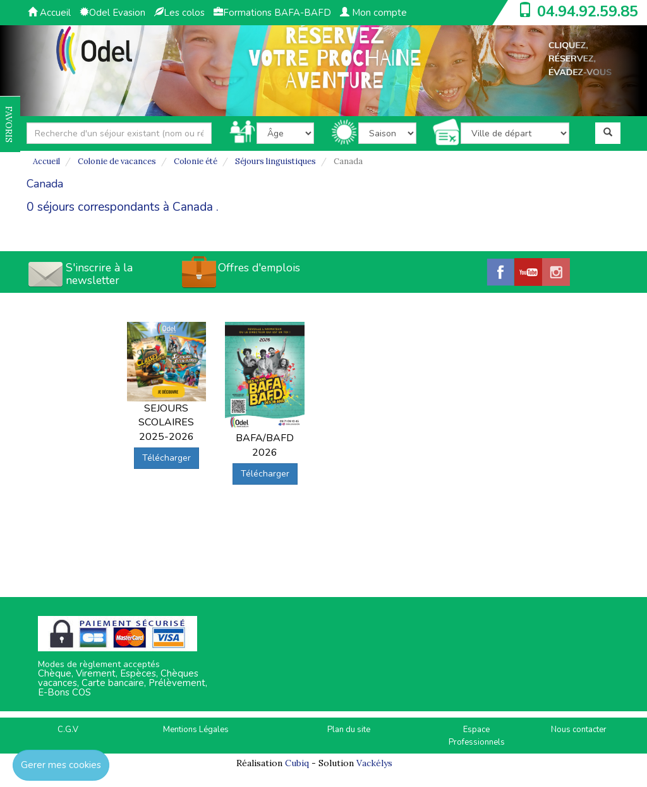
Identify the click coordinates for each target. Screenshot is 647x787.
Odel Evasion (112, 12)
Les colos (179, 12)
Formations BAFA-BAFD (272, 12)
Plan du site (348, 729)
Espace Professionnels (477, 736)
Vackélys (374, 763)
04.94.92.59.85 (587, 11)
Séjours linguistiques (275, 161)
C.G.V (67, 729)
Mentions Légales (196, 729)
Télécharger (166, 458)
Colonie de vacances (117, 161)
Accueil (49, 12)
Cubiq (297, 763)
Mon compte (373, 12)
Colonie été (195, 161)
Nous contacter (579, 729)
